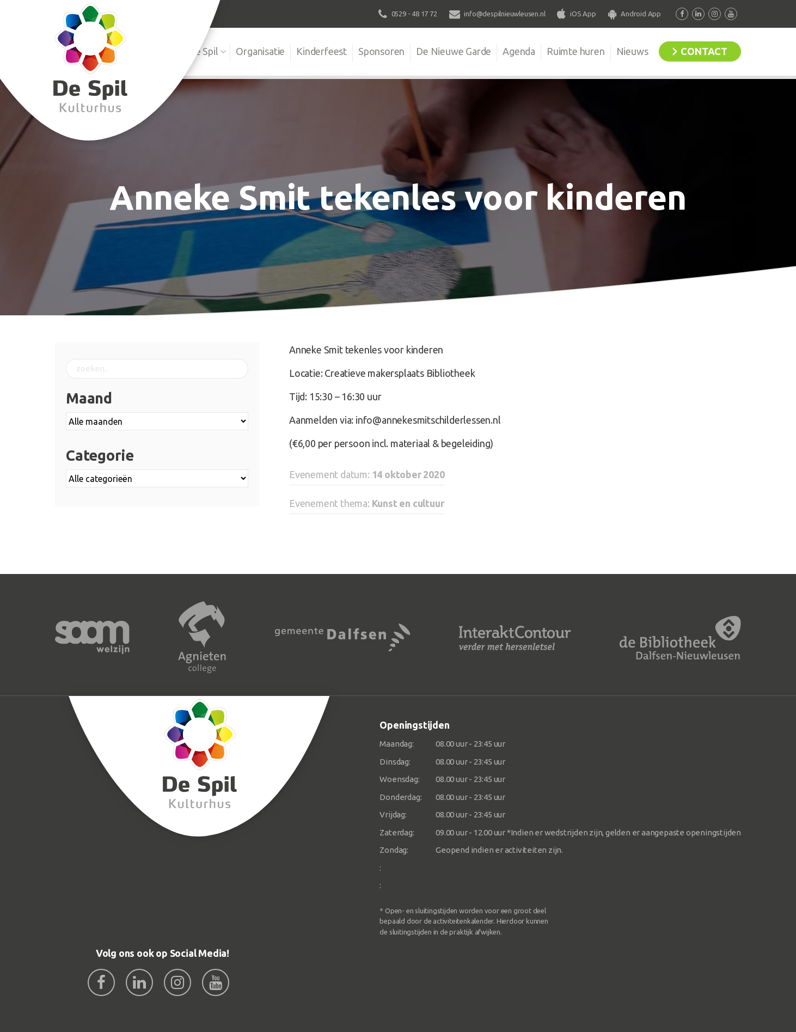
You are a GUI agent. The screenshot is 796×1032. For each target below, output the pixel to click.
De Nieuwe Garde (453, 51)
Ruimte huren (576, 51)
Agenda (519, 51)
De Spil (203, 51)
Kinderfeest (321, 51)
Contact (704, 51)
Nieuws (632, 51)
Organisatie (260, 51)
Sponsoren (381, 51)
